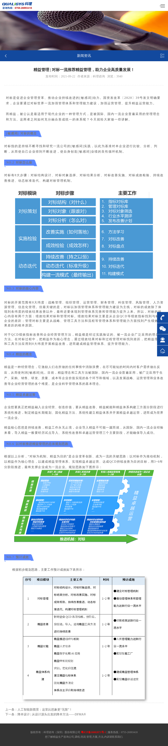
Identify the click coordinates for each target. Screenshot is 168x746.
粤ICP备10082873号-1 (93, 732)
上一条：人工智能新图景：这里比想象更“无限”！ (38, 709)
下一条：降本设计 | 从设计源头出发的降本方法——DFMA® (45, 714)
